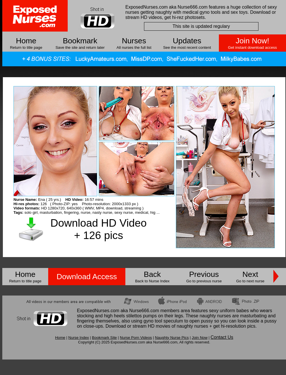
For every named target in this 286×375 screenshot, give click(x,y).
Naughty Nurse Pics (172, 337)
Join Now (199, 337)
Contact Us (222, 337)
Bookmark (80, 40)
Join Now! (252, 40)
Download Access (87, 276)
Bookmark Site (104, 337)
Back (152, 274)
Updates (187, 40)
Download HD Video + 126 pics (98, 229)
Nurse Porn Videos (136, 337)
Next (250, 274)
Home (26, 40)
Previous (204, 274)
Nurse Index (78, 337)
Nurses (134, 40)
